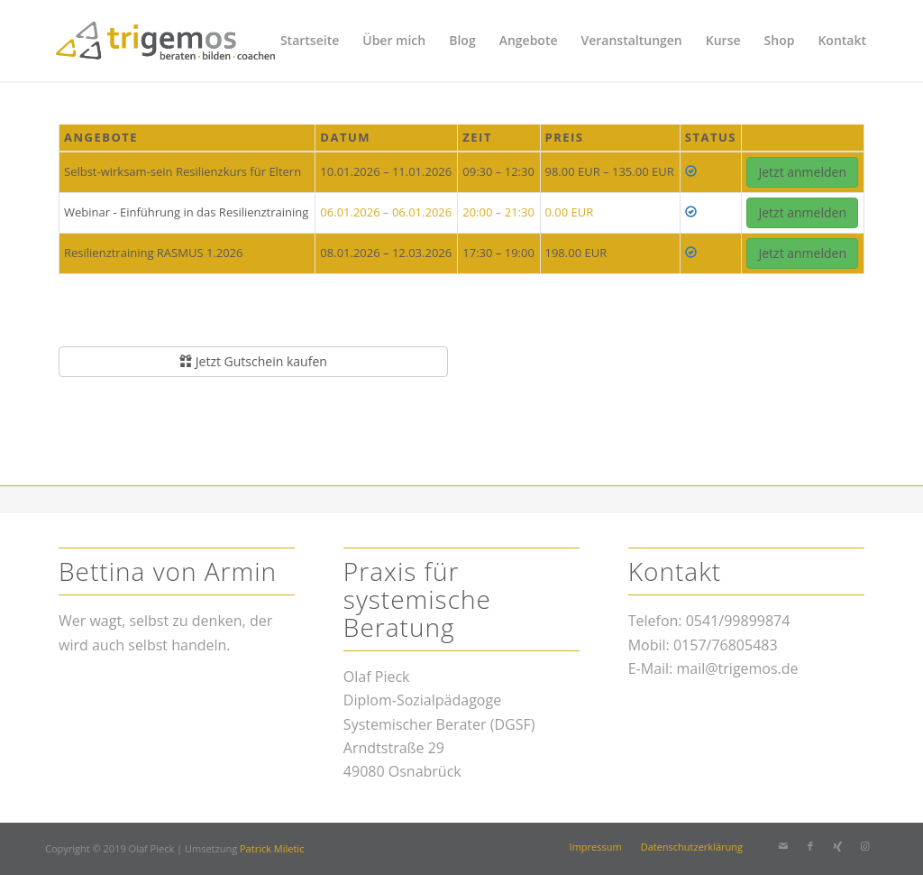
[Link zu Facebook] (810, 846)
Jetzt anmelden (802, 171)
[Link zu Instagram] (864, 846)
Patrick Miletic (272, 848)
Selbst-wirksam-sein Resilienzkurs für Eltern (182, 171)
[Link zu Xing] (837, 846)
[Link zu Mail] (783, 846)
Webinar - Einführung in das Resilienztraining (186, 212)
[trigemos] (165, 40)
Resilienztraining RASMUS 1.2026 (153, 252)
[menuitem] (310, 40)
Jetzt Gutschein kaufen (253, 361)
